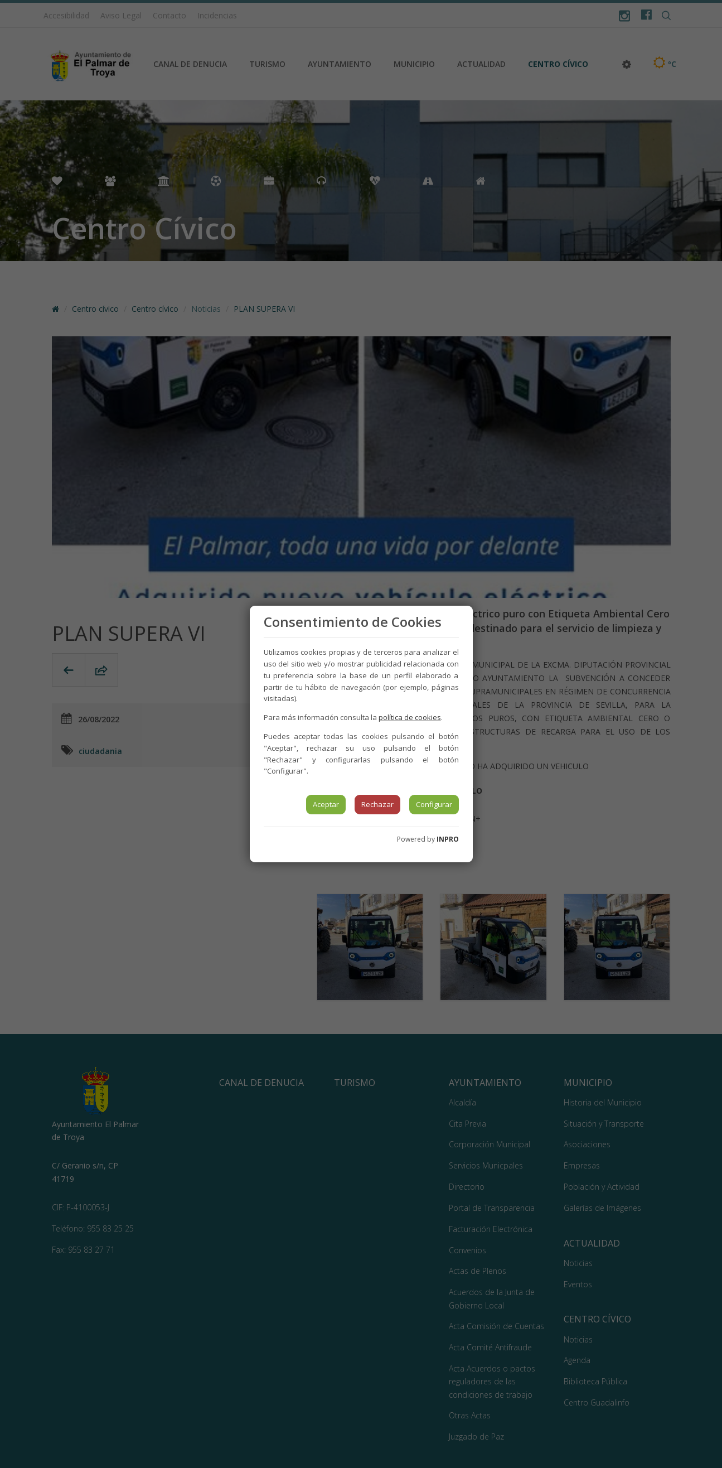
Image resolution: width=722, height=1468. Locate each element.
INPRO (448, 839)
